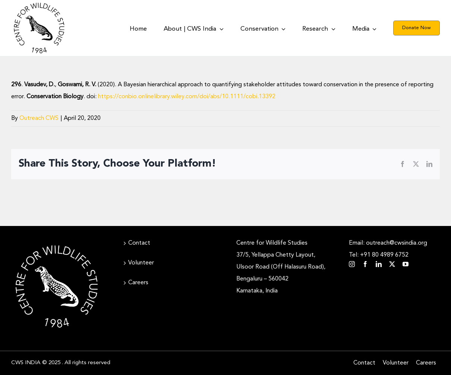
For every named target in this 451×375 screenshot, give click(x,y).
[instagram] (352, 264)
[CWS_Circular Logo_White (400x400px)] (56, 244)
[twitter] (392, 264)
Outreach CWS (39, 118)
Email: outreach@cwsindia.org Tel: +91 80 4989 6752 (388, 249)
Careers (138, 283)
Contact (139, 243)
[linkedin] (379, 264)
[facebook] (365, 264)
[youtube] (406, 264)
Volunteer (141, 263)
